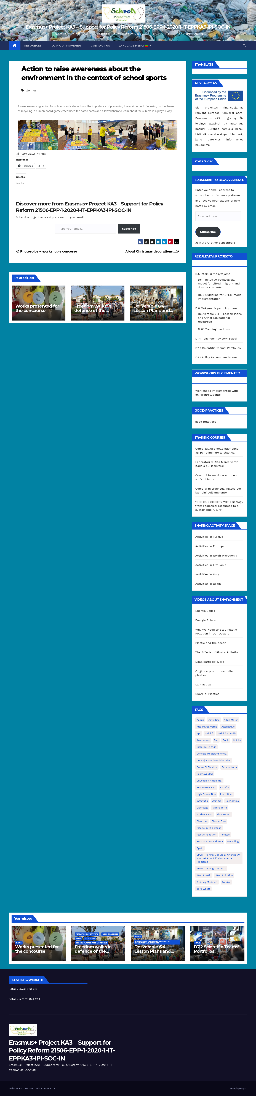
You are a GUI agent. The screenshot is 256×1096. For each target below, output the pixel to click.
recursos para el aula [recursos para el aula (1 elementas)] (210, 841)
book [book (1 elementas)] (226, 740)
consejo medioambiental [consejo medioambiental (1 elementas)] (211, 753)
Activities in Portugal (210, 546)
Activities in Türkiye (209, 536)
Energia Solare (205, 620)
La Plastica (203, 684)
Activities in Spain (208, 583)
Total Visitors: (19, 999)
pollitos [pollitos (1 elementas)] (225, 834)
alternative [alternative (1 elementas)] (228, 726)
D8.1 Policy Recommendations (216, 357)
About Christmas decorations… (152, 251)
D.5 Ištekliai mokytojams (212, 274)
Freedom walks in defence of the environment (92, 310)
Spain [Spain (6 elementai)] (200, 848)
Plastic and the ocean (210, 643)
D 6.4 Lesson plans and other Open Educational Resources (152, 942)
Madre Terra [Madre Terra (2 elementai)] (220, 807)
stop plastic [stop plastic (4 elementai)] (204, 875)
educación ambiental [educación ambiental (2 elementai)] (209, 780)
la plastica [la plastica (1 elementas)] (232, 800)
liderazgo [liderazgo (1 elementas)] (202, 807)
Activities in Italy (207, 574)
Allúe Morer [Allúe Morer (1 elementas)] (231, 719)
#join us (30, 90)
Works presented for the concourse (37, 308)
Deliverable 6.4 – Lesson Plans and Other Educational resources (220, 317)
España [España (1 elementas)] (224, 787)
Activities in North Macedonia (216, 555)
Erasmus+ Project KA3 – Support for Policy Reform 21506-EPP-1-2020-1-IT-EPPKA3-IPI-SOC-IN (128, 27)
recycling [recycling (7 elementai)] (233, 841)
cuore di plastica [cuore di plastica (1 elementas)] (207, 767)
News (19, 943)
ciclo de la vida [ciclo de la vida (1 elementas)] (206, 746)
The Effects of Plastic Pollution (217, 652)
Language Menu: (133, 45)
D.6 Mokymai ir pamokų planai (216, 308)
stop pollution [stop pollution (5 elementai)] (224, 875)
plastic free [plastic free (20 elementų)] (219, 821)
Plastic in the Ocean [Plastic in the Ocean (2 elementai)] (209, 827)
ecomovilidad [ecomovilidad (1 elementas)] (205, 773)
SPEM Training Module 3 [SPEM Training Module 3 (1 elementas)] (211, 868)
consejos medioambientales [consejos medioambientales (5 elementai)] (214, 760)
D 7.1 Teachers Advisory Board (216, 338)
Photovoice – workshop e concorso (46, 251)
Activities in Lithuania (210, 565)
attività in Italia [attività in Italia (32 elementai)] (227, 733)
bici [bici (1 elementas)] (216, 740)
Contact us (100, 45)
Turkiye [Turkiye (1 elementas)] (226, 882)
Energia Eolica (205, 610)
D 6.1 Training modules (214, 329)
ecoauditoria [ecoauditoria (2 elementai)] (229, 767)
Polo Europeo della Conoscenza (37, 1088)
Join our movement (67, 45)
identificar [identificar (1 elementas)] (226, 794)
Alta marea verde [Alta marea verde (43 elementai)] (207, 726)
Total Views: (18, 989)
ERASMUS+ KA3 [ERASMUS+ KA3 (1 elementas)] (206, 787)
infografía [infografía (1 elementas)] (202, 800)
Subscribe (129, 228)
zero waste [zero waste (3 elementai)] (203, 888)
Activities (90, 938)
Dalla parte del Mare (209, 661)
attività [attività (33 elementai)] (209, 733)
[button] (244, 45)
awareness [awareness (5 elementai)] (203, 740)
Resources (33, 45)
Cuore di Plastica (207, 694)
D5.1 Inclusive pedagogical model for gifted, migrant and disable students (219, 283)
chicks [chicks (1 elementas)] (237, 740)
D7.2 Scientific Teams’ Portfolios (218, 348)
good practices (205, 421)
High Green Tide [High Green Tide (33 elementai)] (206, 794)
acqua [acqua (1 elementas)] (200, 719)
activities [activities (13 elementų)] (214, 719)
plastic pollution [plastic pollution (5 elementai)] (206, 834)
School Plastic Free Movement (91, 943)
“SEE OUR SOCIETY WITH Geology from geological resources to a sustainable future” (219, 505)
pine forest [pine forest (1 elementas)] (224, 814)
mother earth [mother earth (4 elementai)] (205, 814)
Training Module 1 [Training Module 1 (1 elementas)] (207, 882)
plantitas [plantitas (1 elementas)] (202, 821)
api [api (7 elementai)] (199, 733)
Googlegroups (238, 1088)
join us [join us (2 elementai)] (216, 800)
